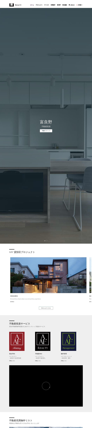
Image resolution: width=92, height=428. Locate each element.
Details (12, 301)
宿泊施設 (64, 5)
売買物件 (53, 5)
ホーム (32, 5)
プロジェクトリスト (46, 308)
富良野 (59, 5)
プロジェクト (39, 5)
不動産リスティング (46, 130)
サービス (46, 5)
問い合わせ (71, 5)
